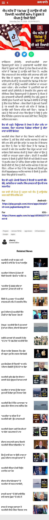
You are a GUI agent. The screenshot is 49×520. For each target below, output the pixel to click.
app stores (28, 231)
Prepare (5, 231)
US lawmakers (40, 231)
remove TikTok (16, 231)
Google (5, 234)
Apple (13, 234)
